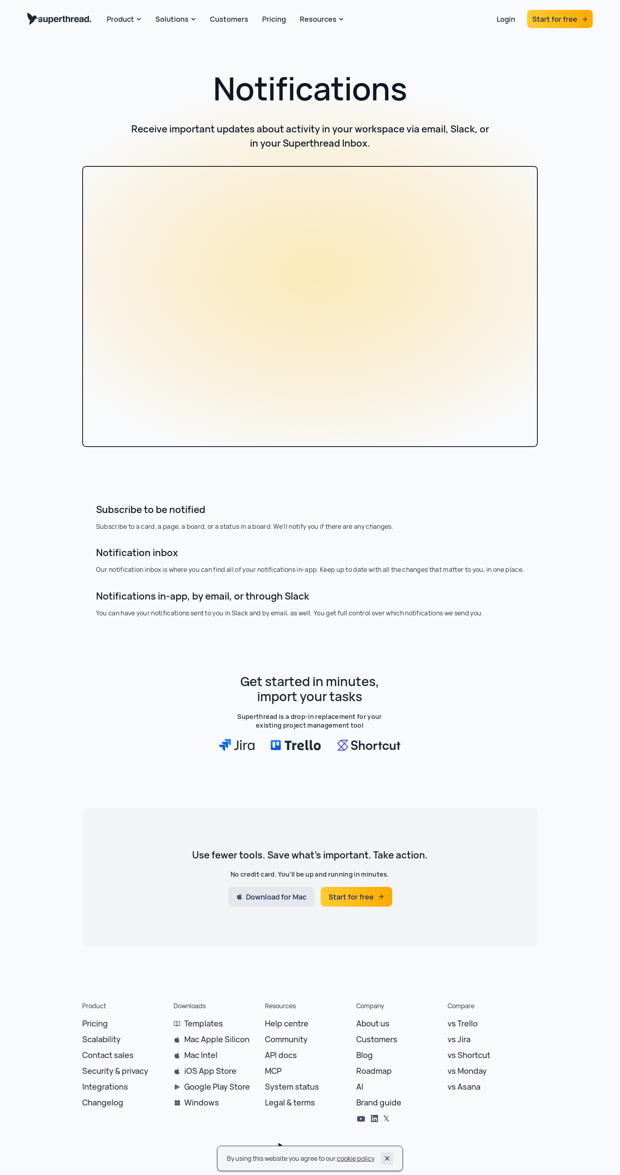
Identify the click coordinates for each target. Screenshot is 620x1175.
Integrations (105, 1086)
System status (292, 1086)
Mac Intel (200, 1055)
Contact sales (108, 1055)
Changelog (102, 1102)
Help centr (284, 1023)
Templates (203, 1023)
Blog (364, 1055)
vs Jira (459, 1039)
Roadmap (374, 1071)
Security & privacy (115, 1071)
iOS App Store (210, 1071)
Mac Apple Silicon (217, 1039)
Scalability (101, 1039)
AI (359, 1086)
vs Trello (463, 1023)
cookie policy (355, 1158)
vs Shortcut (469, 1055)
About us (372, 1023)
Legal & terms (290, 1102)
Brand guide (378, 1102)
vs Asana (464, 1086)
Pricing (95, 1023)
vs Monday (467, 1071)
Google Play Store (217, 1086)
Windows (201, 1102)
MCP (273, 1071)
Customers (376, 1039)
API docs (281, 1055)
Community (286, 1039)
